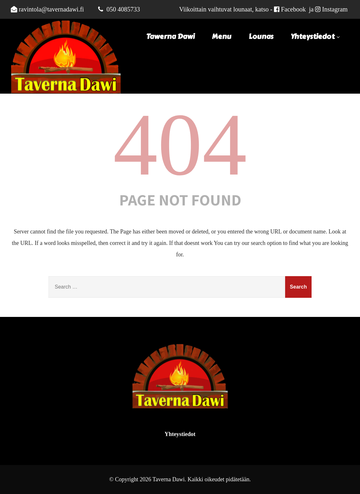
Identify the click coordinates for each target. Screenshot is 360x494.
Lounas (261, 36)
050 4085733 (123, 9)
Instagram (335, 9)
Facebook (293, 9)
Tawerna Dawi (170, 36)
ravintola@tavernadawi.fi (51, 9)
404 (180, 144)
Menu (221, 36)
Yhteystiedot (316, 36)
